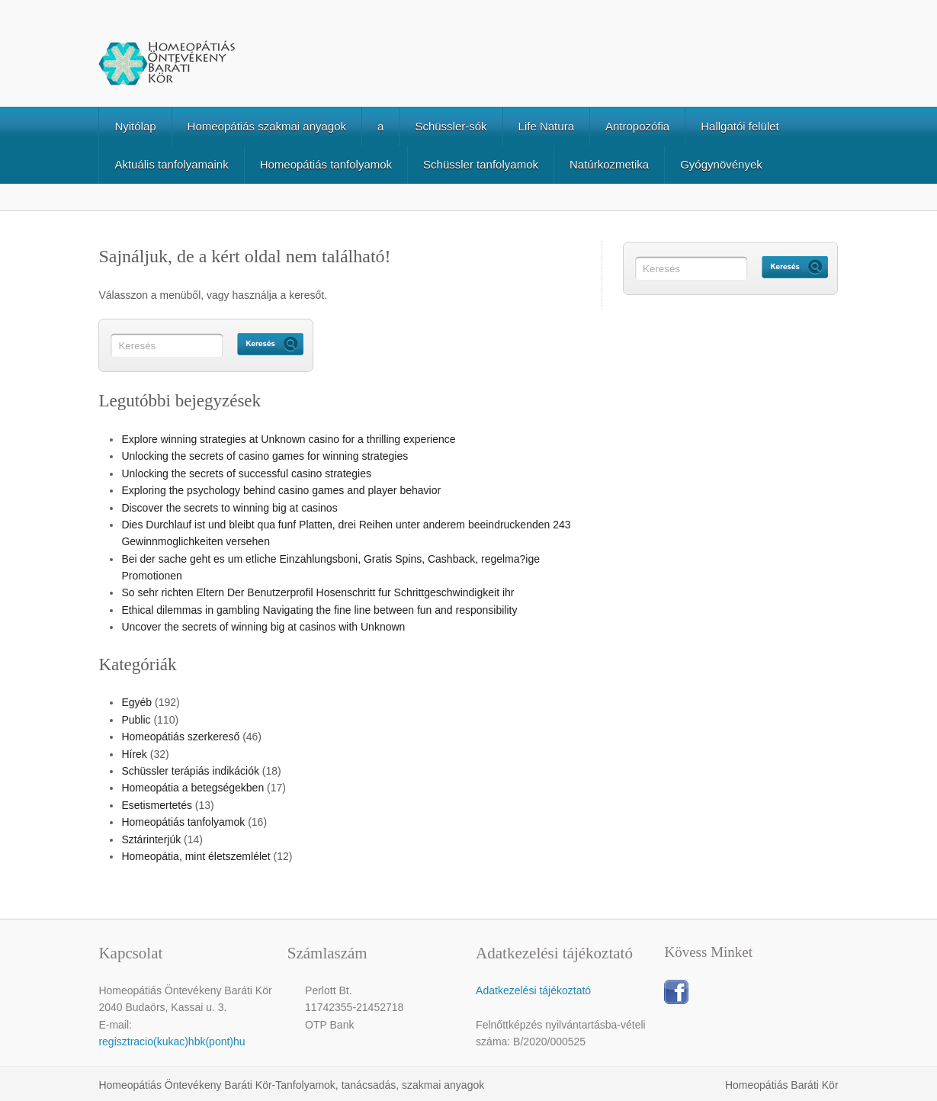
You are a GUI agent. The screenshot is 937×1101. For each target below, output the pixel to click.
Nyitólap (135, 126)
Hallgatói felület (740, 126)
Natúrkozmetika (609, 164)
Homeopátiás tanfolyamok (326, 164)
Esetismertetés (156, 805)
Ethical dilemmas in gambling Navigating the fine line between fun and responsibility (319, 610)
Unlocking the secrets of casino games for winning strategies (264, 456)
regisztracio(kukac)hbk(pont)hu (171, 1041)
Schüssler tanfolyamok (480, 164)
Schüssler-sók (450, 126)
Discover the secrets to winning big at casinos (229, 508)
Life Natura (546, 126)
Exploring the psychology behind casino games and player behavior (281, 490)
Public (135, 720)
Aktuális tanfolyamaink (171, 164)
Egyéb (136, 702)
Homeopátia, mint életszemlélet (195, 856)
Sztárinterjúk (151, 839)
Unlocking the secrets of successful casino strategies (246, 473)
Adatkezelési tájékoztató (533, 990)
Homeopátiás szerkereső (180, 736)
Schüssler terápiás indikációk (190, 771)
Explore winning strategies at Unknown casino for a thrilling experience (288, 439)
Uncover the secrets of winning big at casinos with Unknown (263, 627)
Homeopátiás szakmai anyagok (267, 126)
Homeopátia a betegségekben (192, 788)
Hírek (133, 754)
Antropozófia (637, 126)
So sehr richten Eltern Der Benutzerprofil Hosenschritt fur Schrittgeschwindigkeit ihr (317, 592)
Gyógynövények (721, 164)
